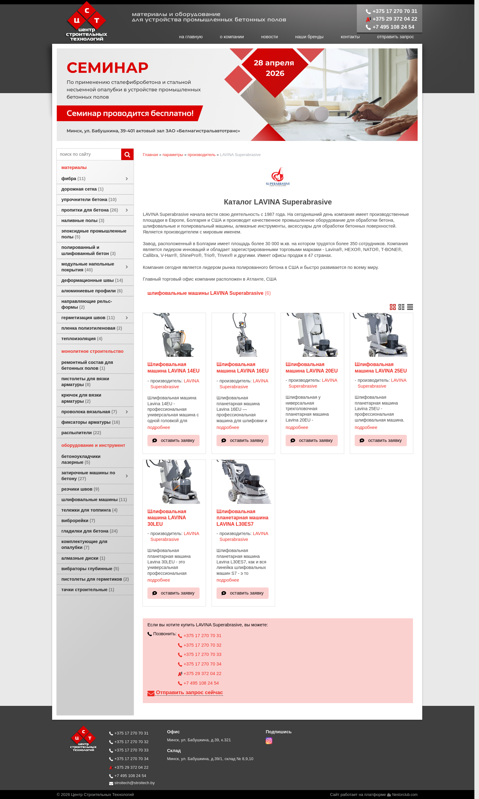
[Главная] (80, 40)
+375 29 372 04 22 (391, 19)
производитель (201, 154)
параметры (173, 154)
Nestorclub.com (405, 795)
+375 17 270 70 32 (199, 645)
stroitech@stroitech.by (132, 782)
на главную (191, 36)
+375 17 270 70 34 (199, 663)
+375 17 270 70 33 (199, 654)
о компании (232, 36)
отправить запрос (395, 36)
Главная (150, 154)
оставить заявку (178, 440)
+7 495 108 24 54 (390, 27)
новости (269, 36)
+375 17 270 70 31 (391, 11)
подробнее (158, 427)
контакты (350, 36)
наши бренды (309, 36)
